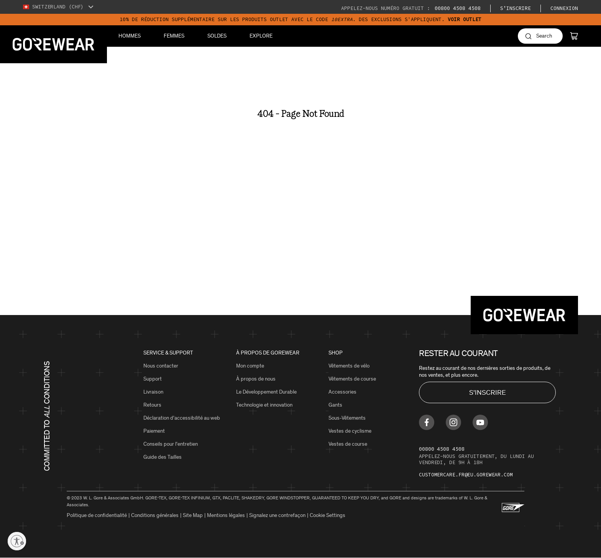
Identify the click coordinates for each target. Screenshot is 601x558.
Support (152, 379)
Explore (261, 36)
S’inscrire (515, 8)
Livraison (153, 392)
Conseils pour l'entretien (170, 444)
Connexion (564, 8)
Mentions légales (226, 515)
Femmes (174, 36)
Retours (152, 405)
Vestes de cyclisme (349, 431)
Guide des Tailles (162, 457)
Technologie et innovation (264, 405)
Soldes (217, 36)
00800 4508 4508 (456, 8)
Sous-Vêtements (347, 418)
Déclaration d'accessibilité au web (181, 418)
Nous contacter (160, 366)
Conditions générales (155, 515)
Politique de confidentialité (97, 515)
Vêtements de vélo (348, 366)
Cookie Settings (327, 515)
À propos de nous (256, 379)
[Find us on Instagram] (453, 422)
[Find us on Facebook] (426, 422)
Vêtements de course (352, 379)
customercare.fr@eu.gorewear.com (466, 474)
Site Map (193, 515)
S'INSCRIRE (487, 392)
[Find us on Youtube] (480, 422)
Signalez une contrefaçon (277, 515)
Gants (335, 405)
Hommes (129, 36)
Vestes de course (347, 444)
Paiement (154, 431)
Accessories (342, 392)
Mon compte (250, 366)
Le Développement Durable (266, 392)
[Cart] (574, 36)
